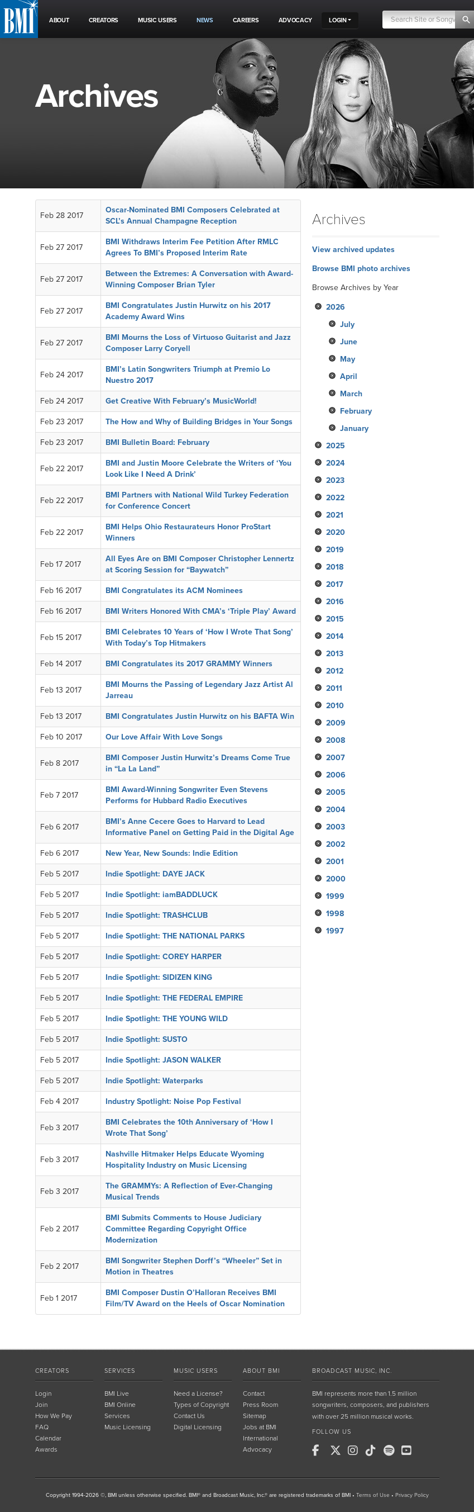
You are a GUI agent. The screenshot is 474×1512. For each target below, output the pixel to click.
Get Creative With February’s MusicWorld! (181, 401)
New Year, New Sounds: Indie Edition (172, 853)
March (351, 394)
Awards (46, 1449)
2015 (335, 619)
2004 (335, 809)
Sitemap (254, 1416)
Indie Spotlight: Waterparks (154, 1081)
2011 (334, 688)
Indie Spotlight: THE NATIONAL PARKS (175, 936)
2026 (335, 307)
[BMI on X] (338, 1450)
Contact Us (189, 1416)
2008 (335, 740)
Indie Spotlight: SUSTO (147, 1039)
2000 (336, 879)
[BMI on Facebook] (320, 1450)
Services (119, 1370)
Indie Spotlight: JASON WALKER (163, 1060)
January (354, 428)
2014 (334, 636)
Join (41, 1405)
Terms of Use (373, 1495)
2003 (335, 827)
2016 (335, 601)
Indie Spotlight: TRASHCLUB (157, 915)
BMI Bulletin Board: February (157, 442)
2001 (335, 861)
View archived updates (353, 249)
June (348, 342)
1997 (335, 931)
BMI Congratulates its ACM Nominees (174, 590)
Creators (52, 1370)
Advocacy (257, 1449)
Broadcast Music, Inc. (352, 1370)
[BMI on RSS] (427, 1450)
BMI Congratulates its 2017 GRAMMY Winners (189, 664)
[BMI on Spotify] (391, 1450)
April (348, 376)
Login (43, 1393)
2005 (336, 792)
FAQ (42, 1427)
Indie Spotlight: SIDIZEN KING (159, 977)
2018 (334, 567)
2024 (335, 463)
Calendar (48, 1438)
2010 (335, 705)
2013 (334, 653)
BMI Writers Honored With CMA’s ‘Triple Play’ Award (201, 611)
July (347, 324)
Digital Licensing (198, 1427)
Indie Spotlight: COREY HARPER (164, 956)
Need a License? (198, 1393)
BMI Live (116, 1393)
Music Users (196, 1370)
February (356, 411)
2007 (335, 757)
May (347, 359)
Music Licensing (127, 1427)
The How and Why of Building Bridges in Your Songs (199, 421)
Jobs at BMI (259, 1427)
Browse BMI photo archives (361, 268)
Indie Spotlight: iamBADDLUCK (162, 894)
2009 (336, 723)
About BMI (261, 1370)
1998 (335, 913)
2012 (334, 671)
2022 (335, 498)
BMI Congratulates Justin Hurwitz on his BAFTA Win (200, 716)
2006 (336, 775)
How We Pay (53, 1416)
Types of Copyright (201, 1405)
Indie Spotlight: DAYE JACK (155, 874)
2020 (335, 532)
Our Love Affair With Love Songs (164, 737)
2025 (335, 446)
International (260, 1438)
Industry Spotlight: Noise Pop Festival (173, 1101)
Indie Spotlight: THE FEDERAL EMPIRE (174, 998)
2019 (335, 549)
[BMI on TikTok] (373, 1450)
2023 (335, 480)
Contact (254, 1393)
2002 (335, 844)
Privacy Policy (412, 1495)
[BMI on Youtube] (409, 1450)
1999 (335, 896)
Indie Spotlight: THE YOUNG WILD (167, 1018)
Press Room (260, 1405)
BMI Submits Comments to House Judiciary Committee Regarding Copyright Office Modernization (183, 1229)
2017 (334, 584)
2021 (334, 515)
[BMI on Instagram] (355, 1450)
